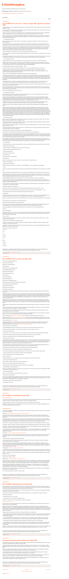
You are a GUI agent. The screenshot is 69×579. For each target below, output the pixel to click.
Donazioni (14, 13)
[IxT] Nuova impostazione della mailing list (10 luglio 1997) (20, 540)
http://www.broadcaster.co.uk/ (7, 501)
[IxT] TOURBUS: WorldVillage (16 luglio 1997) (16, 395)
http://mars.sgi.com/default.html (17, 315)
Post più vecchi (48, 569)
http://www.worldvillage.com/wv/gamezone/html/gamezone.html (18, 413)
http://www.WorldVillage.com (7, 397)
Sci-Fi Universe (20, 13)
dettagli (30, 11)
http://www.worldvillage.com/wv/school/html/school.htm (17, 432)
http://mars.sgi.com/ (14, 320)
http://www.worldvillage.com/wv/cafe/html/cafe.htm (17, 458)
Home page (26, 569)
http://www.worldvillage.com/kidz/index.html (16, 447)
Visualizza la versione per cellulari (27, 571)
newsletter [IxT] (7, 253)
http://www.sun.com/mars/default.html (19, 317)
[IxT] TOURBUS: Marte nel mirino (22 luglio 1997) (17, 259)
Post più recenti (5, 569)
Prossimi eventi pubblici (6, 13)
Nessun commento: (14, 252)
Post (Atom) (7, 573)
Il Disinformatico (13, 4)
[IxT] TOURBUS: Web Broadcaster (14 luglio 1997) (17, 484)
